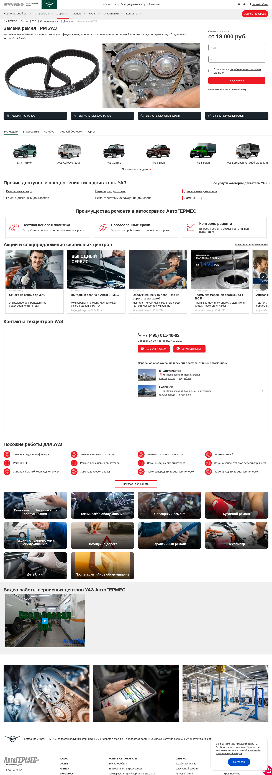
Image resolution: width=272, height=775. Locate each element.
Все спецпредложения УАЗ (251, 244)
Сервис (62, 13)
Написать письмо (155, 349)
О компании (111, 13)
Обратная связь (155, 4)
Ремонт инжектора (19, 191)
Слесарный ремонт (187, 768)
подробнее (185, 378)
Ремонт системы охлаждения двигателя (123, 198)
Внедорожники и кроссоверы (125, 768)
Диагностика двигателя (200, 191)
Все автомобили (118, 763)
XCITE (64, 763)
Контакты (132, 13)
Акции (93, 13)
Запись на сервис (255, 13)
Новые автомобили (16, 13)
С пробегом (42, 13)
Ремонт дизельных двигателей (27, 198)
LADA (64, 758)
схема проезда (167, 378)
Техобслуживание (186, 763)
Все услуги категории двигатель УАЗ (239, 183)
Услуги (77, 13)
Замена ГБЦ (193, 198)
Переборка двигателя (110, 191)
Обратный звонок (191, 349)
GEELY (64, 768)
